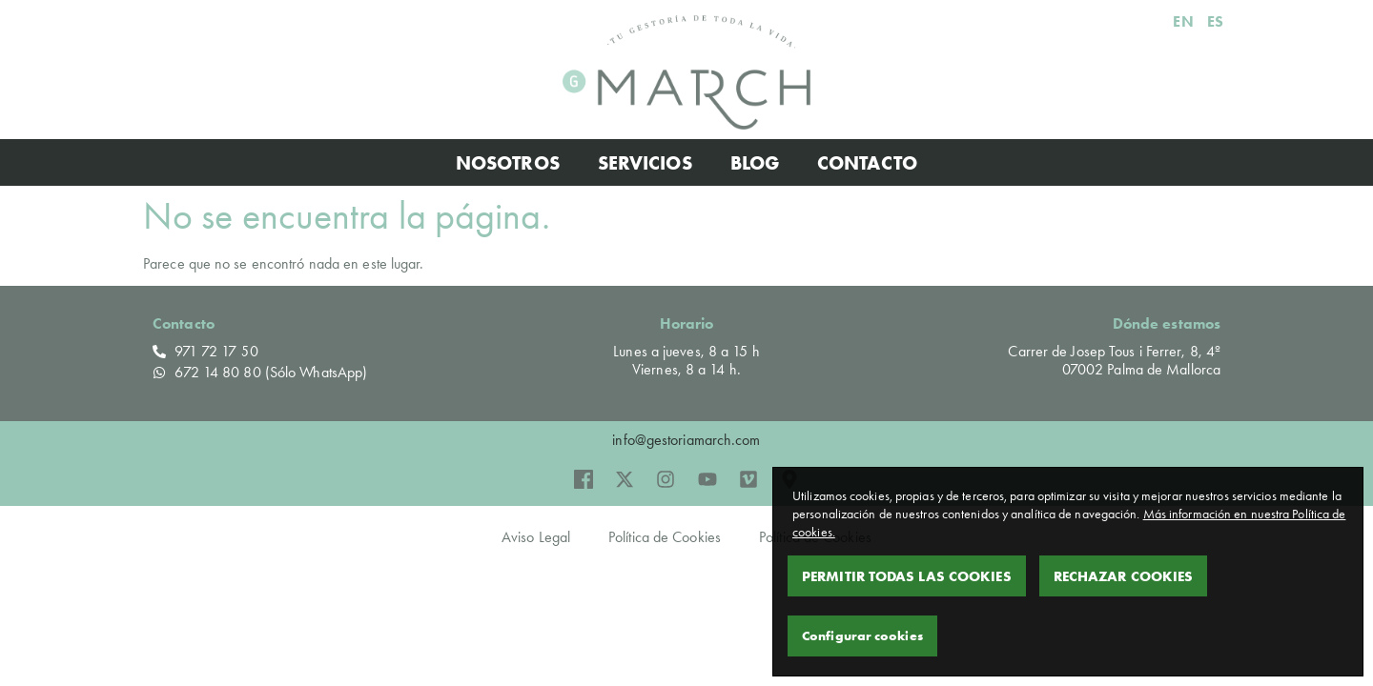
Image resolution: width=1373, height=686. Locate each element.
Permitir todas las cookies (907, 576)
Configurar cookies (862, 635)
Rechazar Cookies (1124, 576)
